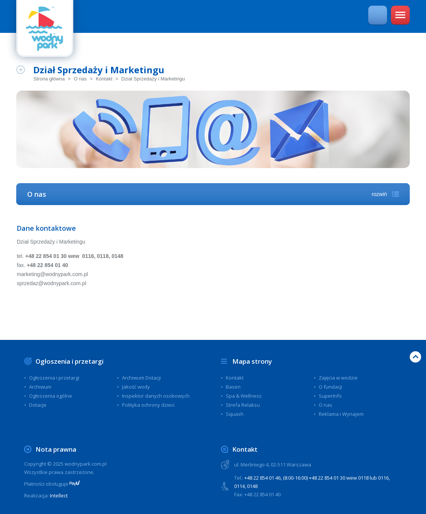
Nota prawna (56, 449)
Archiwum (40, 386)
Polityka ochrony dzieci (148, 404)
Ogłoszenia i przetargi (69, 361)
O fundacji (330, 386)
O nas (80, 79)
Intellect (59, 495)
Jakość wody (136, 386)
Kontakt (104, 79)
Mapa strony (252, 361)
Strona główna (49, 79)
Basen (233, 386)
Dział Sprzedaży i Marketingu (153, 79)
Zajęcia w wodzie (338, 377)
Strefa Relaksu (243, 404)
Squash (235, 414)
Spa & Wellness (244, 395)
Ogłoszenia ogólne (50, 395)
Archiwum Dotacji (141, 377)
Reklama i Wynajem (341, 414)
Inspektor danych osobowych (156, 395)
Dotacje (37, 404)
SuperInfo (330, 395)
